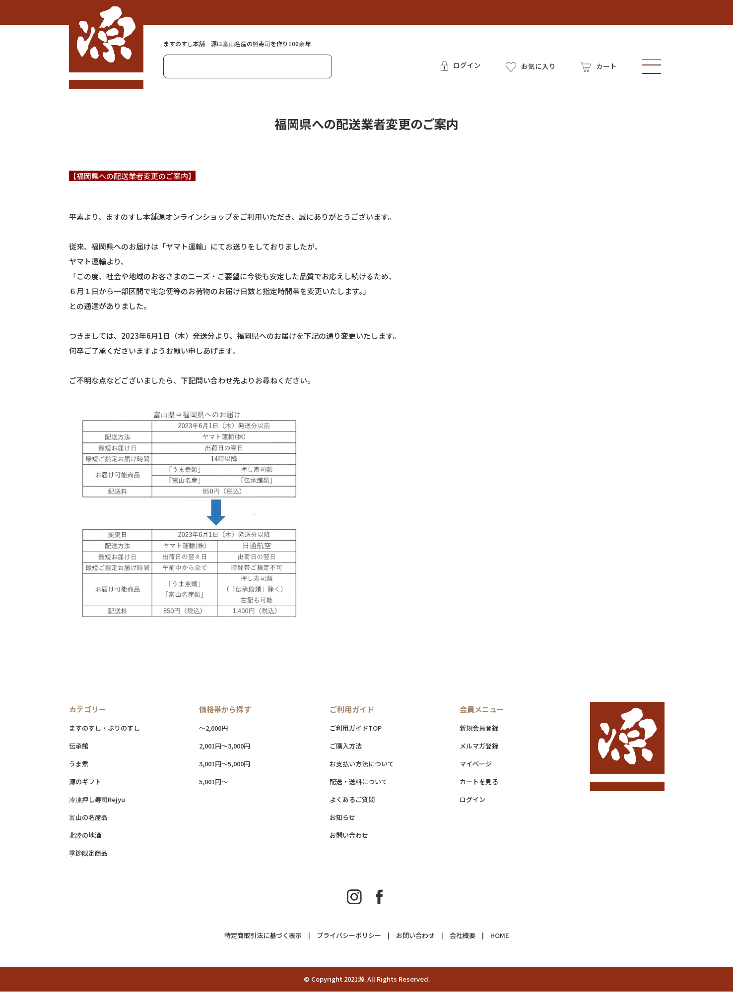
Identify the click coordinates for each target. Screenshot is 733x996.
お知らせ (342, 821)
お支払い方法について (362, 768)
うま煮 (78, 768)
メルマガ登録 (479, 750)
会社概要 (462, 939)
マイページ (476, 768)
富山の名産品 (88, 821)
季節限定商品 (88, 857)
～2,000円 (213, 732)
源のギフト (85, 786)
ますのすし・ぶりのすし (104, 732)
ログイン (472, 804)
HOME (499, 939)
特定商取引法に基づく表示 (263, 939)
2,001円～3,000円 (224, 750)
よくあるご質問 (352, 804)
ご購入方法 (346, 750)
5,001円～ (213, 786)
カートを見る (479, 786)
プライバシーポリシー (349, 939)
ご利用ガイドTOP (356, 732)
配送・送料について (379, 786)
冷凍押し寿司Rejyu (97, 804)
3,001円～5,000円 (224, 768)
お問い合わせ (349, 839)
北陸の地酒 (85, 839)
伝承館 (78, 750)
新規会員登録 (479, 732)
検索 (320, 68)
